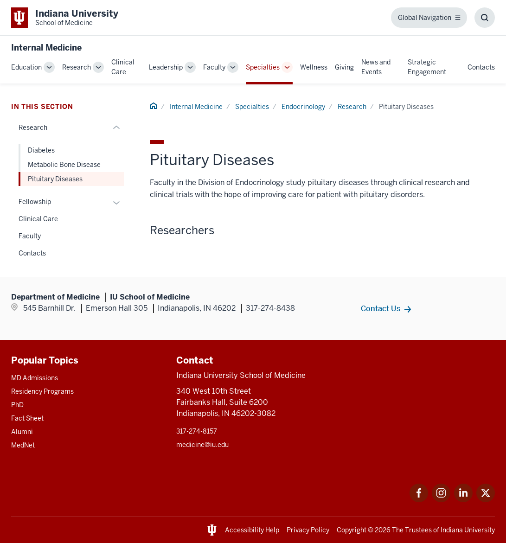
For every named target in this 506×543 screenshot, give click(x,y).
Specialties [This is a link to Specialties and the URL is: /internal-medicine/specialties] (263, 67)
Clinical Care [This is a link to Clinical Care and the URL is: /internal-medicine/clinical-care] (123, 67)
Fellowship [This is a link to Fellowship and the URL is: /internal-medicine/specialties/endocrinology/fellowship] (35, 202)
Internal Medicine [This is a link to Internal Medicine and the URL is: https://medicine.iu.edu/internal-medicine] (46, 47)
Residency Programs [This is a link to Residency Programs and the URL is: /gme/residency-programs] (42, 391)
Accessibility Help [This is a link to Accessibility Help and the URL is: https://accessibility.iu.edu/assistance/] (252, 530)
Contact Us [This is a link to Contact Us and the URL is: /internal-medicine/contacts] (380, 308)
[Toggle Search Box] (484, 17)
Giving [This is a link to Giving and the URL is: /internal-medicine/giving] (344, 67)
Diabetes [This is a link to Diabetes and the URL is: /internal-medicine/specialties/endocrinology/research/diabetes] (41, 150)
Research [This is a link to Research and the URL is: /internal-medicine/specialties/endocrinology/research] (352, 106)
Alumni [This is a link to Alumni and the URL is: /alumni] (22, 432)
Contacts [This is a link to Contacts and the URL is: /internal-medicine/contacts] (481, 67)
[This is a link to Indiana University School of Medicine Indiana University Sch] (64, 17)
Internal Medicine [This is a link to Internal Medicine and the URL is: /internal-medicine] (196, 106)
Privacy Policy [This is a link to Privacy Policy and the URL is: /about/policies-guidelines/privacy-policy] (308, 530)
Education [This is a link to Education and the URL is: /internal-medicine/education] (26, 67)
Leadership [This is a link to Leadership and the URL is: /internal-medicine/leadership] (166, 67)
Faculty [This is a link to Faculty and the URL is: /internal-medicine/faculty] (214, 67)
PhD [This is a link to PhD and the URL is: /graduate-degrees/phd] (17, 405)
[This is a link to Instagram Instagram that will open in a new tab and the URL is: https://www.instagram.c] (441, 500)
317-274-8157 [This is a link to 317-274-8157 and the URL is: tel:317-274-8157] (196, 431)
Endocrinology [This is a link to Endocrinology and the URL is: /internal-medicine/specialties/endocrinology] (303, 106)
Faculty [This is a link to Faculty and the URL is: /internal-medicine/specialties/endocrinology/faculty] (30, 236)
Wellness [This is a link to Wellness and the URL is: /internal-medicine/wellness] (313, 67)
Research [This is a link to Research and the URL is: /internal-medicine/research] (76, 67)
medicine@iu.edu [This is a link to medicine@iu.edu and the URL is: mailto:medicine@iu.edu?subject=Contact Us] (202, 445)
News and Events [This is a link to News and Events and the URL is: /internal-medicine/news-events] (376, 67)
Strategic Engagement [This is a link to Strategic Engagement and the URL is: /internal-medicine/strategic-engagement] (427, 67)
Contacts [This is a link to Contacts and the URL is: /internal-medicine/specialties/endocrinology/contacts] (32, 253)
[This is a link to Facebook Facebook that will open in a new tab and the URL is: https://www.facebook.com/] (419, 500)
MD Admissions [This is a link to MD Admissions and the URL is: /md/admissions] (34, 378)
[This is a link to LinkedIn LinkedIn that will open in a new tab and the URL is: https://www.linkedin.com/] (463, 500)
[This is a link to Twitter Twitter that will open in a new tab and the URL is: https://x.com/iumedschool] (485, 500)
